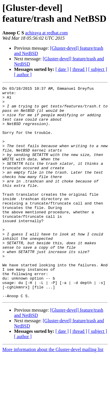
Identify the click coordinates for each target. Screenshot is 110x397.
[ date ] (62, 69)
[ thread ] (78, 69)
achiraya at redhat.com (46, 32)
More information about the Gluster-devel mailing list (53, 391)
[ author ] (23, 74)
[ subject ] (97, 69)
